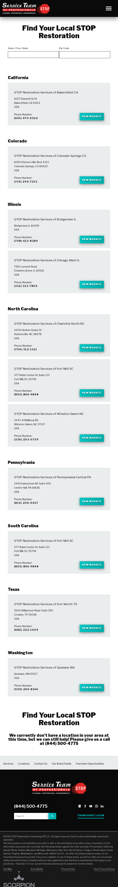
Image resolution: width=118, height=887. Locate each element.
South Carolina (23, 535)
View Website (90, 117)
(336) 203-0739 (26, 447)
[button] (108, 8)
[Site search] (31, 829)
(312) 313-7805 (25, 290)
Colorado (17, 142)
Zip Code (64, 48)
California (18, 77)
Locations (24, 776)
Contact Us (40, 776)
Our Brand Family (61, 776)
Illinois (14, 206)
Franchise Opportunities (90, 776)
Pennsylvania (21, 470)
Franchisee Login (91, 828)
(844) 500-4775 (61, 756)
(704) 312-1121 (25, 354)
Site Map (7, 881)
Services (8, 776)
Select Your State (18, 48)
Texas (13, 599)
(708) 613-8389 (26, 243)
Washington (20, 664)
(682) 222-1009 (26, 640)
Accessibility (37, 881)
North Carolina (23, 313)
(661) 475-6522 (26, 118)
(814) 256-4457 (26, 511)
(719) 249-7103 (25, 183)
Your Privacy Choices (104, 881)
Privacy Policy (68, 881)
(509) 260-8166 (26, 701)
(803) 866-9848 (26, 400)
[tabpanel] (59, 367)
